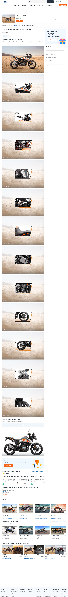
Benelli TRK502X (62, 554)
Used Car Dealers (38, 596)
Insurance (14, 5)
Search (50, 1)
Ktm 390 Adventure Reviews (55, 57)
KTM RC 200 (21, 513)
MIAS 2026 (55, 593)
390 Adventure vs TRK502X (50, 558)
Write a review (8, 465)
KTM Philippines (10, 585)
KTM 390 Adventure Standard (8, 490)
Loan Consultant (30, 593)
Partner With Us (32, 5)
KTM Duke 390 (5, 513)
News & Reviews (49, 5)
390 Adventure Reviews (39, 471)
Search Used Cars (38, 593)
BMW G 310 (21, 554)
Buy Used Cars (38, 591)
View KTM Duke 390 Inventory (7, 518)
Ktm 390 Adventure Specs (55, 54)
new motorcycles (6, 585)
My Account (62, 1)
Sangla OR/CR (13, 593)
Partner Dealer (29, 591)
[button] (44, 481)
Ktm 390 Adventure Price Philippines (55, 51)
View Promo (20, 20)
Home (3, 585)
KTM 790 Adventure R (55, 535)
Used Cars (38, 5)
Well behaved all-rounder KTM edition (39, 476)
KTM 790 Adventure (38, 535)
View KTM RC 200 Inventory (23, 518)
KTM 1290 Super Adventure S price (25, 540)
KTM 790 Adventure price (40, 540)
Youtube (63, 593)
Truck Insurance (3, 593)
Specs (19, 25)
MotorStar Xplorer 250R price (8, 540)
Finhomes (12, 596)
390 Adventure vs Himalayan (29, 558)
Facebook (63, 591)
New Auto (43, 5)
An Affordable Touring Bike (23, 476)
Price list (10, 25)
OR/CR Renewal (22, 591)
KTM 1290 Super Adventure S (40, 513)
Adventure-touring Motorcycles (59, 521)
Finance (19, 5)
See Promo (5, 494)
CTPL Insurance (3, 594)
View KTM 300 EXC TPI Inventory (56, 518)
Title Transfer (21, 593)
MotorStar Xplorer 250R (7, 535)
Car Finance (55, 596)
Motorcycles (46, 593)
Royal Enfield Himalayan (39, 554)
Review (23, 25)
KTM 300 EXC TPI (54, 513)
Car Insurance (3, 591)
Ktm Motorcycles (55, 60)
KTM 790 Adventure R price (56, 540)
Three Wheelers (46, 594)
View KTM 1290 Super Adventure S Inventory (41, 518)
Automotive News (56, 591)
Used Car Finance (14, 591)
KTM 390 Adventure (6, 554)
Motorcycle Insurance (30, 25)
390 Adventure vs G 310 (6, 558)
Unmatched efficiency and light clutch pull (12, 476)
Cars (44, 591)
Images (15, 25)
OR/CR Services (24, 5)
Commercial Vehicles (47, 596)
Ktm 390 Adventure (55, 49)
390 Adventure (5, 25)
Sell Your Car (38, 594)
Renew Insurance (63, 5)
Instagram (64, 595)
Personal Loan (13, 594)
